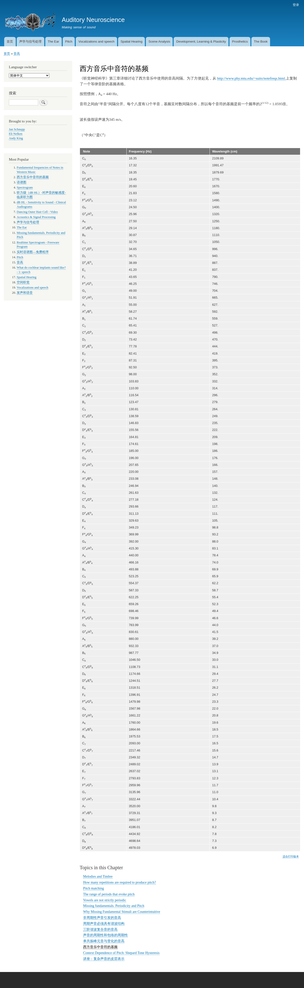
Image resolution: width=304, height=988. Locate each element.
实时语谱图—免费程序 (33, 252)
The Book (261, 41)
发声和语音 (25, 292)
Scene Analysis (159, 41)
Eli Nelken (15, 134)
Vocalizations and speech (96, 41)
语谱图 (21, 182)
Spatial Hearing (131, 41)
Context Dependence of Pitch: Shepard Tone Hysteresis (121, 953)
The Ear (53, 41)
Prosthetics (240, 41)
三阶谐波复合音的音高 (100, 929)
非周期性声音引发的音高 (102, 918)
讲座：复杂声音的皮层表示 (103, 959)
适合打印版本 (291, 856)
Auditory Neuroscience (93, 19)
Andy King (16, 138)
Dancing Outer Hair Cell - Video (37, 212)
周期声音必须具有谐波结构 (103, 923)
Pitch (68, 41)
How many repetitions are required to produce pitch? (119, 882)
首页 (10, 41)
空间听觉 (23, 282)
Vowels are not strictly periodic (104, 900)
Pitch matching (93, 888)
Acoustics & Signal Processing (36, 217)
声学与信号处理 (30, 41)
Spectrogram (25, 187)
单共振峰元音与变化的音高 (103, 941)
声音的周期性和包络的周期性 (105, 935)
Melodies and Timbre (98, 876)
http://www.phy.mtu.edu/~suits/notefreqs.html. (251, 78)
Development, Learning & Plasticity (201, 41)
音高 (17, 53)
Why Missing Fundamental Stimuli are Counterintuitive (121, 912)
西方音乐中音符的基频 (100, 947)
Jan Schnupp (17, 129)
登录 (296, 5)
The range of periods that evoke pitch (109, 894)
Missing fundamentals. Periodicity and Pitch (113, 906)
